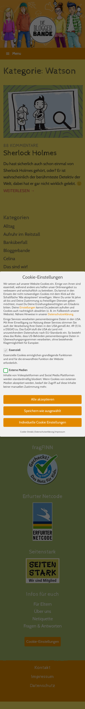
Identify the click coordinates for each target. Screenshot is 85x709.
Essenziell (13, 345)
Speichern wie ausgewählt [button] (42, 406)
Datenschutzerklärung (60, 309)
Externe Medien (16, 365)
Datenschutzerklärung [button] (44, 427)
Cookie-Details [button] (26, 427)
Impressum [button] (60, 427)
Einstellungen (27, 303)
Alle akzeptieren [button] (42, 395)
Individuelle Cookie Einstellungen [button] (42, 418)
